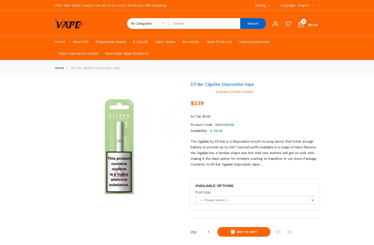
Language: (288, 5)
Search (253, 23)
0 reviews (222, 92)
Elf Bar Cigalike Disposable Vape (95, 68)
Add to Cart (247, 232)
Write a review (242, 92)
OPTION (204, 192)
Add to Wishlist (277, 232)
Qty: (194, 232)
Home (59, 68)
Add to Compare (289, 232)
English (306, 5)
